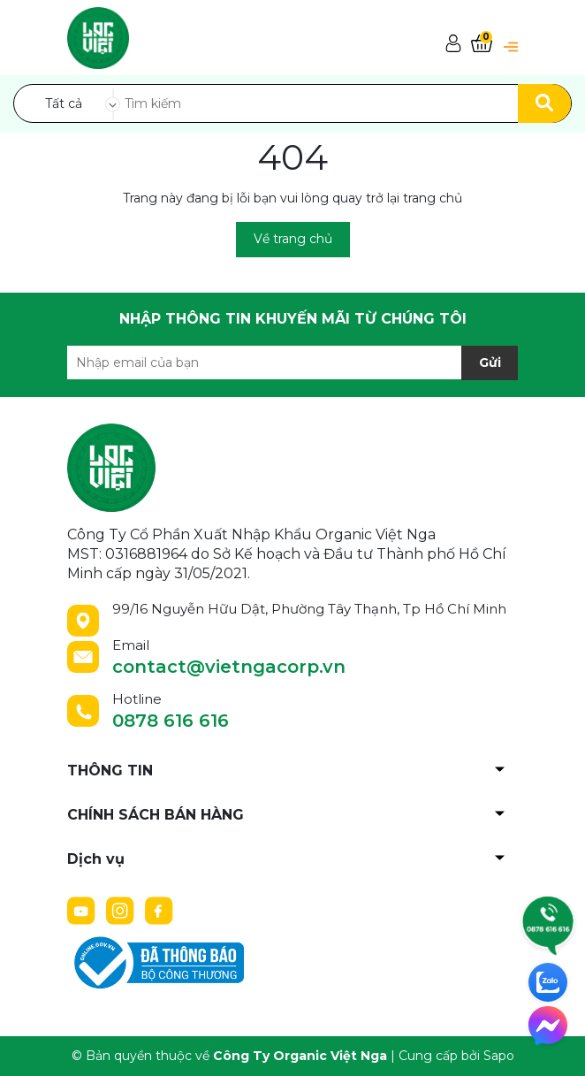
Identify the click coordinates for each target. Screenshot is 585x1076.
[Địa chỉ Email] (292, 362)
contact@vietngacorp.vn (229, 666)
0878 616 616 (170, 720)
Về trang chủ (293, 239)
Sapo (498, 1056)
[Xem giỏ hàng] (481, 44)
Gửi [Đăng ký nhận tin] (490, 362)
